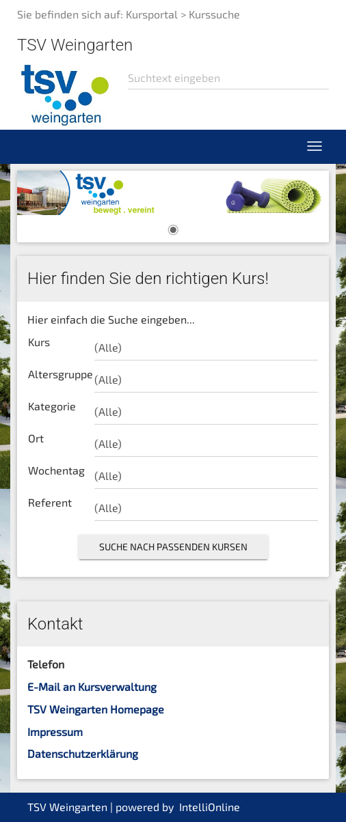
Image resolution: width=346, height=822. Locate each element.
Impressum (55, 731)
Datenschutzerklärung (82, 753)
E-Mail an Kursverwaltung (92, 686)
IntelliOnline (209, 806)
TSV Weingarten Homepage (95, 709)
